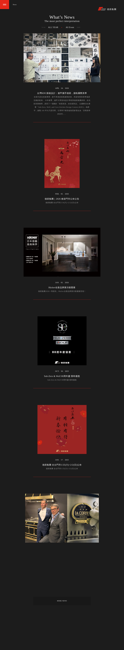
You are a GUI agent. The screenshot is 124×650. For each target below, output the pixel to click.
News (15, 4)
